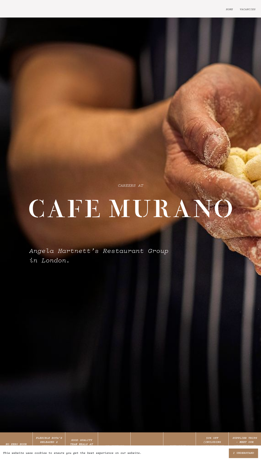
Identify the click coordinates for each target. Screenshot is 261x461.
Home (229, 9)
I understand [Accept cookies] (243, 453)
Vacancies (248, 9)
